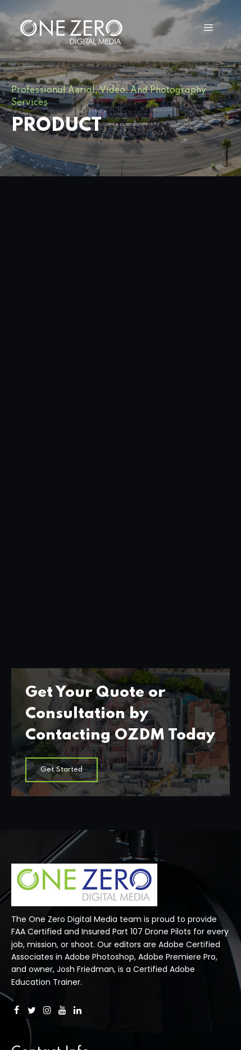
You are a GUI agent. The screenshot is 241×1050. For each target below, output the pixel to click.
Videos (24, 818)
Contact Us (33, 867)
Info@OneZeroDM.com (56, 720)
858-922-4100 (39, 696)
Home (23, 785)
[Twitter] (31, 627)
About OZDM (36, 851)
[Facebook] (16, 627)
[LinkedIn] (77, 627)
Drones (25, 801)
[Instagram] (47, 627)
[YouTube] (62, 627)
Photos (24, 834)
